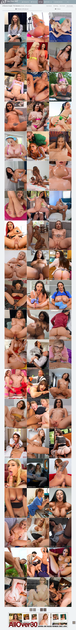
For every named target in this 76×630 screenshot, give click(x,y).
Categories (25, 2)
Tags (41, 2)
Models (47, 2)
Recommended (70, 5)
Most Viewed (62, 5)
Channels (34, 2)
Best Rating (56, 5)
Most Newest (49, 5)
